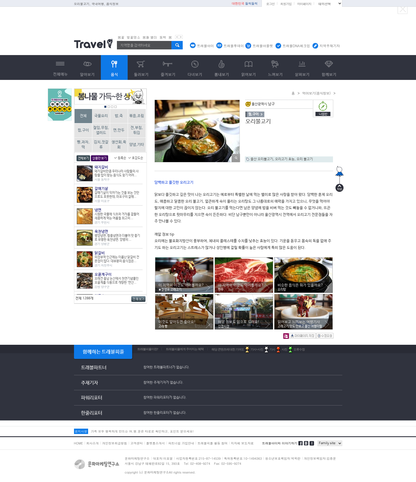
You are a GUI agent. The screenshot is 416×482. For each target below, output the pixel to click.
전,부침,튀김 (136, 130)
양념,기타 (136, 145)
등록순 (122, 158)
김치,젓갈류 (101, 144)
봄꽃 (121, 37)
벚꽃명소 (133, 37)
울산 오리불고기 (262, 159)
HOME (78, 443)
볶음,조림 (136, 116)
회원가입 (285, 4)
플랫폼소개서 (155, 443)
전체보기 (83, 158)
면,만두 (119, 130)
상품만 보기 (99, 158)
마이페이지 (304, 4)
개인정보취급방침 (114, 443)
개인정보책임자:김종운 (320, 458)
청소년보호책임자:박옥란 (282, 458)
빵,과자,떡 (83, 144)
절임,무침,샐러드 (101, 130)
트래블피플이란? (147, 349)
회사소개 (92, 443)
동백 (163, 37)
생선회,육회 (119, 144)
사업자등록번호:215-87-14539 (198, 458)
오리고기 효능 (285, 159)
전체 (83, 116)
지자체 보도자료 (242, 443)
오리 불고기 (305, 159)
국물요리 (101, 116)
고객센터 (136, 443)
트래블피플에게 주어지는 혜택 (185, 349)
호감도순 (137, 158)
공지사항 (81, 431)
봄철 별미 (150, 37)
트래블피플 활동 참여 (212, 443)
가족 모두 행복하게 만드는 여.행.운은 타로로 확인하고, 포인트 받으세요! (142, 431)
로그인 (270, 4)
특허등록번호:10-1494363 (243, 458)
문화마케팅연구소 (137, 458)
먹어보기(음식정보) (316, 93)
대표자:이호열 (163, 458)
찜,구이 (83, 130)
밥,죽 (119, 116)
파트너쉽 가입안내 (181, 443)
